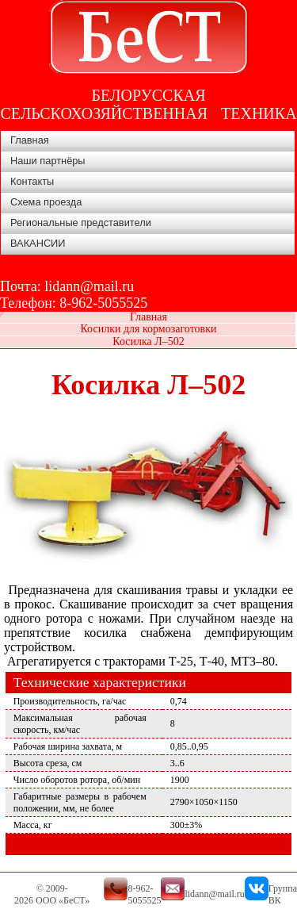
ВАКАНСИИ (38, 243)
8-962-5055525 (103, 303)
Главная (29, 140)
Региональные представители (80, 222)
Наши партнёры (48, 161)
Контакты (32, 181)
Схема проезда (46, 202)
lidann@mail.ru (89, 286)
